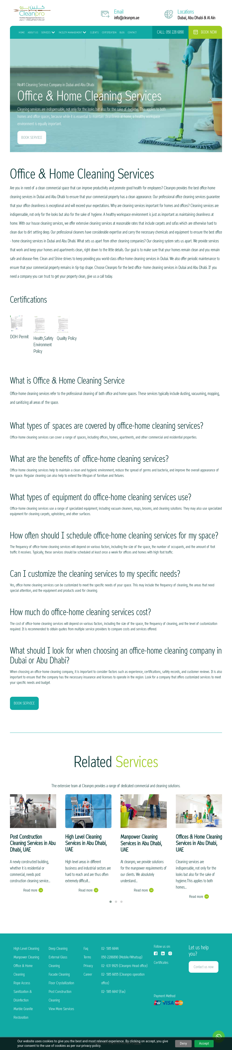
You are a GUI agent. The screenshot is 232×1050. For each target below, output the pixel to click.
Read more (30, 890)
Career (88, 974)
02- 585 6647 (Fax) (113, 992)
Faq (86, 949)
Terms (87, 957)
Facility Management (70, 32)
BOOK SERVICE (31, 137)
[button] (110, 901)
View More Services (61, 1009)
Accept (204, 1043)
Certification (109, 32)
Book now (205, 32)
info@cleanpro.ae (126, 17)
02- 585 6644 (109, 949)
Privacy (88, 966)
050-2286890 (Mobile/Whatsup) (121, 957)
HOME (22, 32)
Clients (94, 32)
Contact (132, 32)
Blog (122, 32)
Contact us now (203, 967)
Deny (183, 1043)
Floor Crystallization (61, 983)
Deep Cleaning (58, 949)
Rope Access (22, 983)
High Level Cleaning (26, 949)
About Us (33, 32)
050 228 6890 (175, 32)
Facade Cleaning (59, 974)
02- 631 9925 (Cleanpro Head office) (124, 966)
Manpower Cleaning (26, 957)
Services (46, 32)
